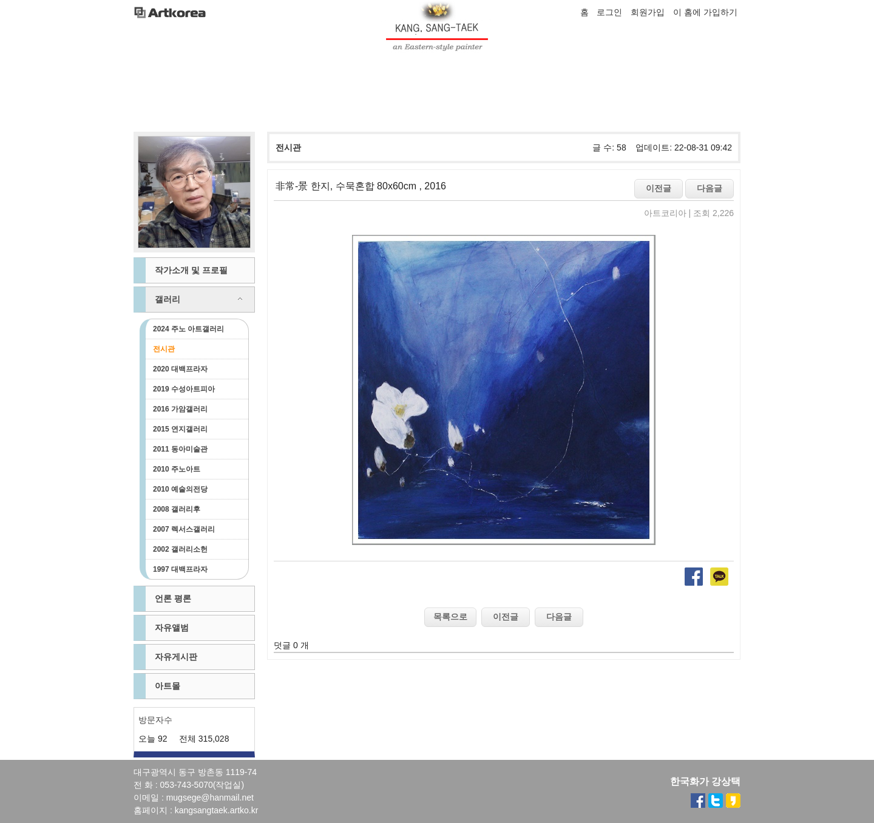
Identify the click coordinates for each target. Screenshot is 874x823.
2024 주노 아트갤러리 (188, 329)
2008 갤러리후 (176, 509)
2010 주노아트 (176, 469)
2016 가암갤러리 (180, 409)
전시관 (164, 349)
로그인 (609, 12)
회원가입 (648, 12)
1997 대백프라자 (180, 569)
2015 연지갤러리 (180, 429)
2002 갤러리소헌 (180, 549)
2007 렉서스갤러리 (184, 529)
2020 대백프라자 (180, 369)
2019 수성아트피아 (184, 389)
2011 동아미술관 (180, 449)
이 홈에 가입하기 (705, 12)
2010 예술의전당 (180, 489)
